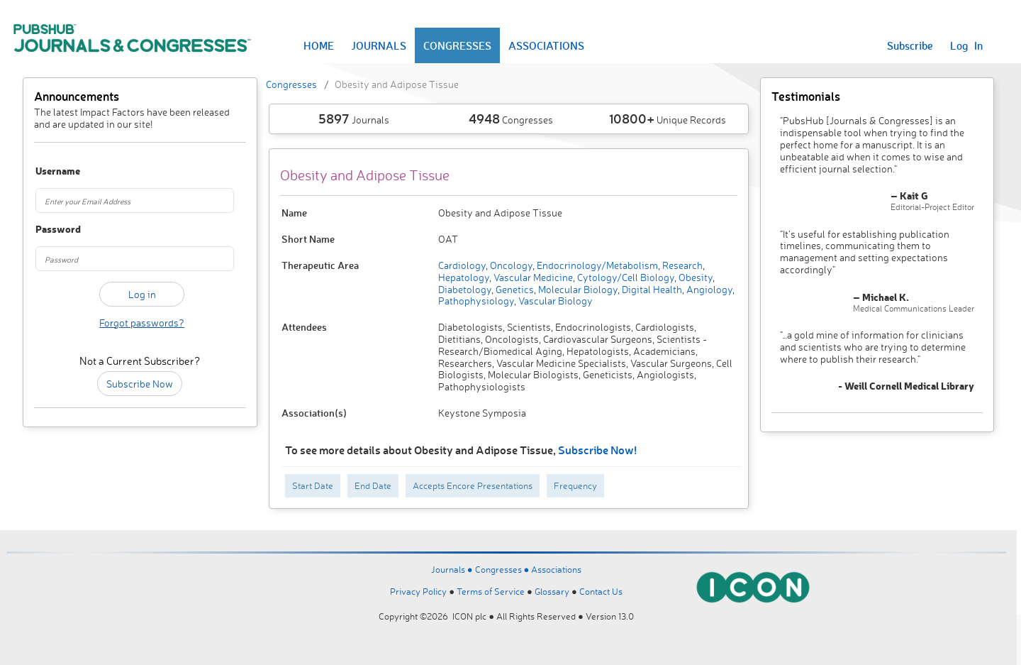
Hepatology (463, 277)
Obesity (694, 277)
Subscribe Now (139, 384)
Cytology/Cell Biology (624, 277)
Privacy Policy (418, 591)
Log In (966, 45)
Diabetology (464, 289)
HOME (318, 45)
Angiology (708, 289)
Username (51, 171)
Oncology (510, 265)
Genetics (513, 289)
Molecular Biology (577, 289)
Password (51, 230)
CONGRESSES (457, 45)
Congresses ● (503, 569)
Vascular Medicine (532, 277)
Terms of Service (491, 591)
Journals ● (453, 569)
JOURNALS (378, 45)
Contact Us (601, 591)
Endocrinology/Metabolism (596, 265)
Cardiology (462, 265)
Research (681, 265)
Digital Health (651, 289)
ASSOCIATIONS (546, 45)
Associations (556, 569)
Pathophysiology (476, 301)
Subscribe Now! (597, 449)
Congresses (291, 84)
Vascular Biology (554, 301)
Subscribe (910, 45)
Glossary (552, 591)
